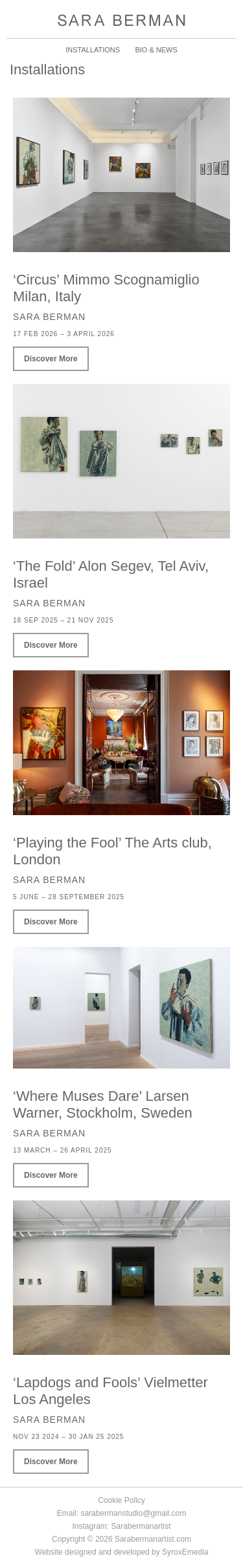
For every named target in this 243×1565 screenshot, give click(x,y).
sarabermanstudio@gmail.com (133, 1513)
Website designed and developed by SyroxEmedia (122, 1552)
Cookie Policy (121, 1500)
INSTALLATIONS (92, 50)
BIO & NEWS (156, 50)
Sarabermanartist (140, 1526)
